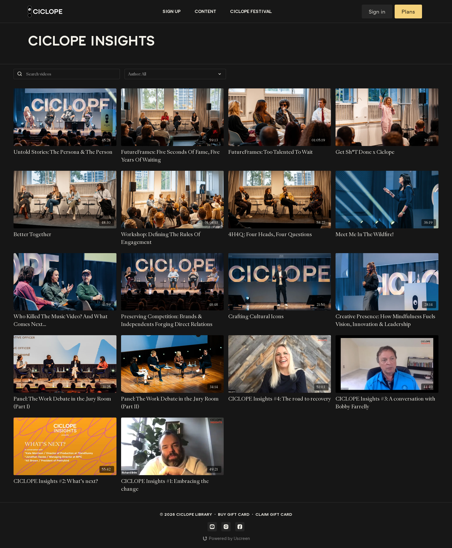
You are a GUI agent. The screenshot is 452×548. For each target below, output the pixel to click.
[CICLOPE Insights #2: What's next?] (65, 481)
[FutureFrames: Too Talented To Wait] (279, 152)
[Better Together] (65, 234)
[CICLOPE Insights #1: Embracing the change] (172, 485)
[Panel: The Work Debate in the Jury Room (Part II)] (172, 403)
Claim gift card (273, 514)
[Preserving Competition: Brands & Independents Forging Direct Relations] (172, 320)
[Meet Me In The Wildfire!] (387, 234)
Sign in (377, 11)
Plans (408, 11)
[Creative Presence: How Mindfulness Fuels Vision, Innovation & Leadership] (387, 320)
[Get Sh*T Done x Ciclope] (387, 152)
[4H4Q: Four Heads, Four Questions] (279, 234)
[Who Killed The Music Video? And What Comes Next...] (65, 320)
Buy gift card (234, 514)
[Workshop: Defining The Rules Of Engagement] (172, 238)
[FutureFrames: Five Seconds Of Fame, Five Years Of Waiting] (172, 156)
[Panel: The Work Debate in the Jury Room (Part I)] (65, 403)
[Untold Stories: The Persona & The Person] (65, 152)
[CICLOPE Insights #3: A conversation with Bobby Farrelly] (387, 403)
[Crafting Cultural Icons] (279, 317)
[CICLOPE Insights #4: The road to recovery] (279, 399)
